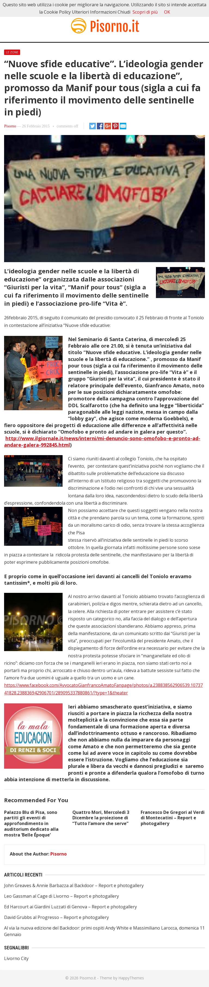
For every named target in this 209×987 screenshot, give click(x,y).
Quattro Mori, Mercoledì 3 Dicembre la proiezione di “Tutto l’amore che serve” (100, 818)
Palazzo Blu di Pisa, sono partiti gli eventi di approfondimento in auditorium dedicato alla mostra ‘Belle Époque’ (31, 823)
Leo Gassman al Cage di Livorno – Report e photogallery (61, 896)
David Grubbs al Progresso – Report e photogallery (56, 917)
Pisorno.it (87, 977)
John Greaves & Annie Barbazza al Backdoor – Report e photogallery (74, 885)
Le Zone (12, 52)
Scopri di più (145, 12)
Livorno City (16, 958)
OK (167, 12)
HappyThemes (131, 977)
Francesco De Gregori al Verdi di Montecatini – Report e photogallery (173, 818)
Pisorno (10, 126)
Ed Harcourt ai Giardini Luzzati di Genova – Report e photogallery (70, 907)
